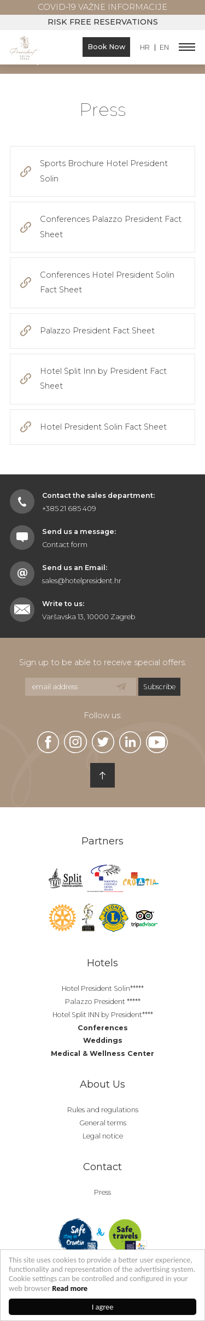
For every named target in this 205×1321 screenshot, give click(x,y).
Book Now (106, 47)
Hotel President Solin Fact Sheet (103, 427)
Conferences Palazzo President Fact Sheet (110, 226)
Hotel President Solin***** (103, 988)
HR (145, 47)
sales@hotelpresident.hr (81, 581)
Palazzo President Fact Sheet (97, 331)
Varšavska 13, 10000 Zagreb (88, 617)
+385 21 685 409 (69, 508)
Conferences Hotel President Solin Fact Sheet (107, 282)
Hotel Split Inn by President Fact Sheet (103, 378)
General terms (102, 1123)
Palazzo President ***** (102, 1001)
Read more (69, 1288)
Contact (102, 1167)
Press (102, 1192)
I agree (103, 1307)
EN (164, 47)
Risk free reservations (103, 22)
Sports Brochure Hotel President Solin (104, 170)
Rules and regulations (102, 1110)
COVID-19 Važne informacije (102, 7)
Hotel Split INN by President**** (102, 1015)
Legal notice (103, 1136)
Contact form (64, 545)
